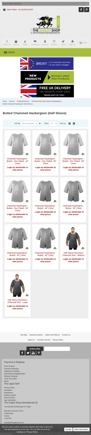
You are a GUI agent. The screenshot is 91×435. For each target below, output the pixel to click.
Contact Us (66, 335)
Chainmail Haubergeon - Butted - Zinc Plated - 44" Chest (17, 161)
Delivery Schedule (11, 376)
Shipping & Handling (11, 371)
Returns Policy (9, 398)
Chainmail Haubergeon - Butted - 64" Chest (45, 254)
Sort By (17, 123)
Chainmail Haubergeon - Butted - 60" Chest (17, 254)
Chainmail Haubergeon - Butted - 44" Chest (45, 207)
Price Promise (9, 366)
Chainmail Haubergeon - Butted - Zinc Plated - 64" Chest (17, 208)
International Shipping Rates (14, 374)
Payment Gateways (11, 369)
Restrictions (8, 393)
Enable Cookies (10, 395)
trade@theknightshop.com (14, 423)
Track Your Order (10, 379)
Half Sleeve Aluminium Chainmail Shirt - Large (18, 301)
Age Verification (10, 400)
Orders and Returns (52, 335)
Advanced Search (36, 335)
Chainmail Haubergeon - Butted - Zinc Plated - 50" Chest (46, 161)
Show (46, 123)
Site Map (23, 335)
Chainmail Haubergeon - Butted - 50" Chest (73, 207)
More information (81, 429)
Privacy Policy (58, 340)
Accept (68, 429)
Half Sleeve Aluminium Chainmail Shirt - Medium (73, 254)
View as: (63, 123)
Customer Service (43, 340)
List (74, 123)
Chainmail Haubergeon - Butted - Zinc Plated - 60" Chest (73, 161)
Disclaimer (8, 390)
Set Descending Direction (40, 123)
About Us (31, 340)
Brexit (6, 381)
